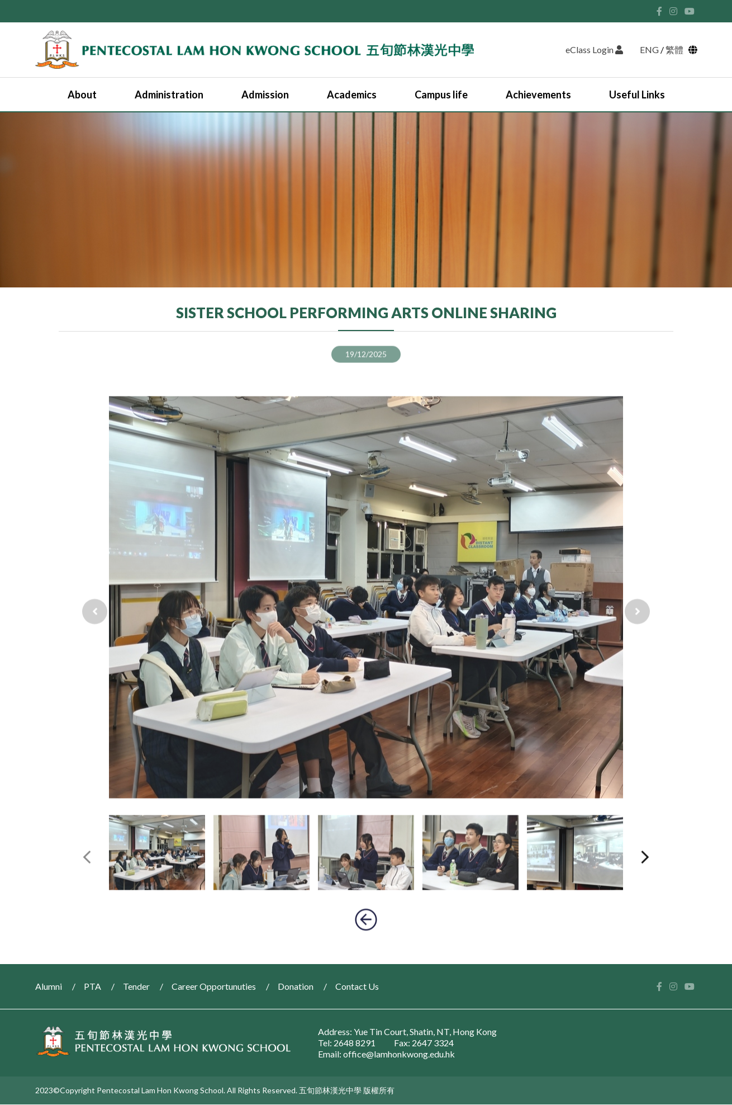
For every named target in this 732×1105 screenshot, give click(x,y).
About (82, 94)
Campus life (441, 94)
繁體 (676, 49)
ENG (649, 49)
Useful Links (637, 94)
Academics (352, 94)
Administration (169, 94)
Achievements (538, 94)
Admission (265, 94)
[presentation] (94, 647)
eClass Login (594, 49)
